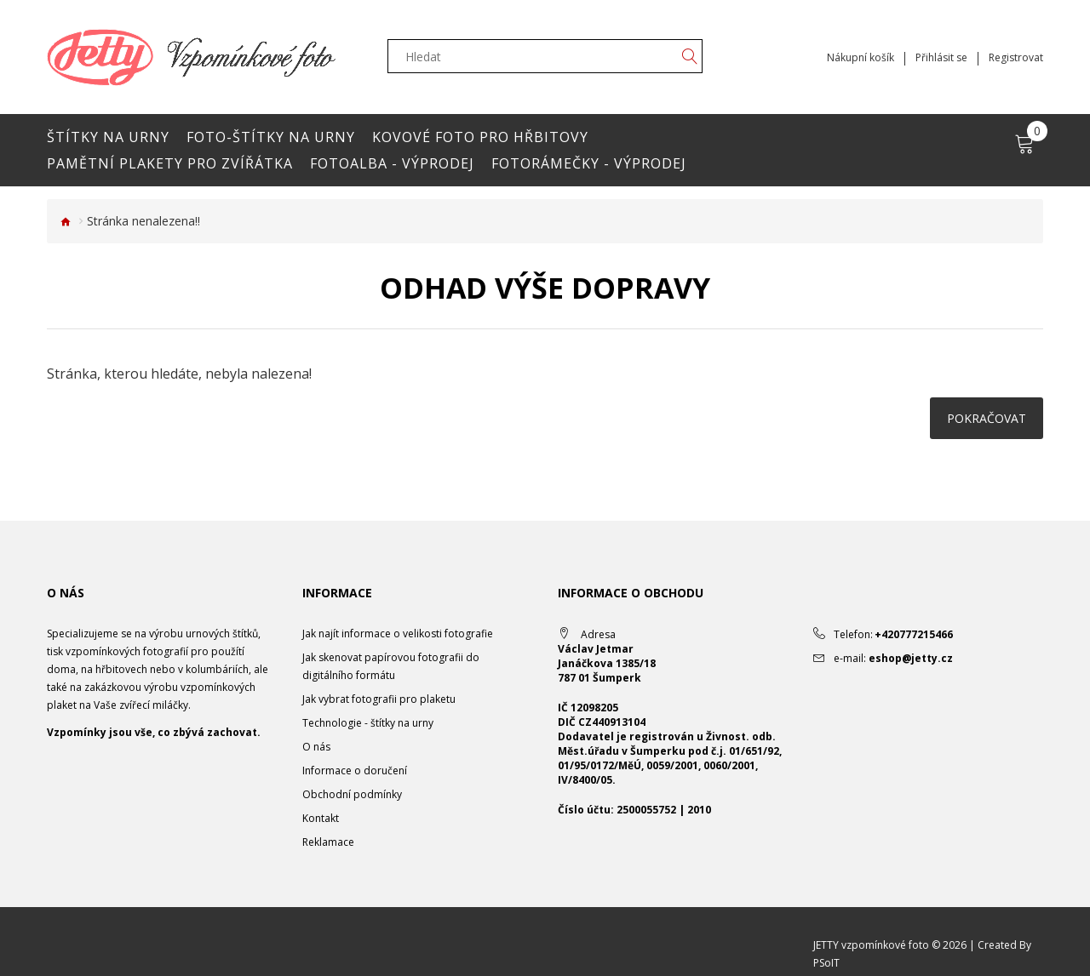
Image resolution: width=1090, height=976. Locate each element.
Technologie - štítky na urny (367, 723)
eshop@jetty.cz (911, 658)
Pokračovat (986, 418)
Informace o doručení (354, 770)
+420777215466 (914, 634)
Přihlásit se (941, 58)
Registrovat (1016, 58)
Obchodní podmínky (352, 794)
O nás (316, 746)
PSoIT (826, 963)
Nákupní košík (860, 58)
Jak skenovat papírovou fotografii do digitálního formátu (390, 666)
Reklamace (328, 842)
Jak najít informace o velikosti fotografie (397, 633)
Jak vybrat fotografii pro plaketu (379, 699)
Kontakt (320, 818)
